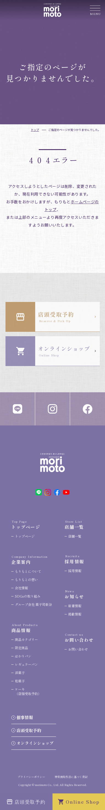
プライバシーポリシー (31, 777)
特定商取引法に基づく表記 (71, 777)
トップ (35, 130)
